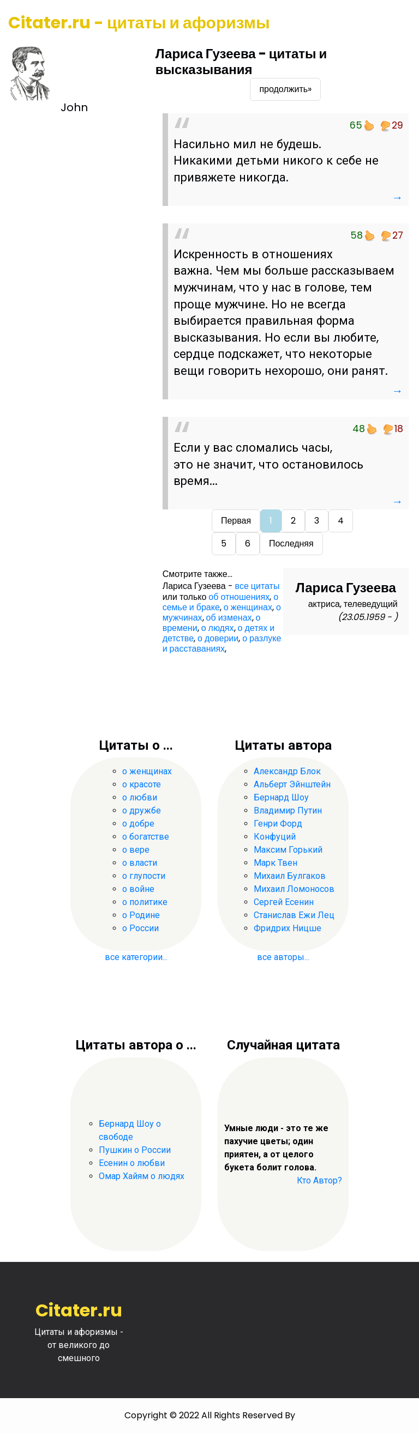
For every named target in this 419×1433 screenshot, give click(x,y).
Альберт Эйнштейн (292, 784)
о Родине (141, 915)
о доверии (217, 638)
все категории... (136, 957)
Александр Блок (287, 771)
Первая (236, 520)
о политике (144, 902)
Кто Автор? (319, 1180)
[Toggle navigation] (395, 23)
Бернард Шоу (281, 797)
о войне (138, 889)
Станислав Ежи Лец (294, 915)
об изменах (229, 617)
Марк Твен (275, 863)
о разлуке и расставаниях (222, 643)
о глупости (143, 876)
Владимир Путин (288, 810)
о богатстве (145, 836)
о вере (135, 850)
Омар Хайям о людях (141, 1176)
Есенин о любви (132, 1163)
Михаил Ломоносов (294, 889)
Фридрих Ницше (287, 928)
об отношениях (239, 597)
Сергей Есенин (284, 902)
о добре (138, 823)
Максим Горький (288, 850)
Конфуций (275, 836)
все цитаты (257, 586)
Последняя (291, 543)
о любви (139, 797)
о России (140, 928)
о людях (217, 628)
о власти (139, 863)
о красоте (141, 784)
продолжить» (285, 89)
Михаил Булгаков (290, 876)
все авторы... (283, 957)
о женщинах (248, 607)
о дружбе (141, 810)
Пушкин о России (135, 1150)
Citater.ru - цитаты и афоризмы (139, 22)
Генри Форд (278, 823)
